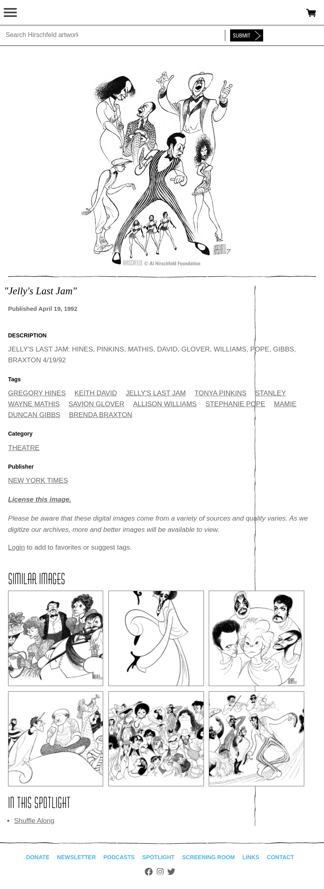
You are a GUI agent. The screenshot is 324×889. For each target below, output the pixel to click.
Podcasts (119, 857)
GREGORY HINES (37, 393)
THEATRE (23, 448)
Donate (38, 857)
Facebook (149, 872)
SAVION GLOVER (97, 404)
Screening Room (208, 857)
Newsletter (76, 857)
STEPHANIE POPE (235, 404)
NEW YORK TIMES (38, 480)
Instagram (160, 872)
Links (250, 857)
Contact (280, 857)
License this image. (39, 499)
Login (16, 547)
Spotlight (158, 857)
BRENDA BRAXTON (100, 415)
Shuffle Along (34, 821)
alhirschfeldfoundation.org (34, 13)
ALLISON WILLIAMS (165, 404)
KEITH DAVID (96, 393)
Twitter (171, 872)
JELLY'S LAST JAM (156, 393)
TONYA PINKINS (221, 393)
